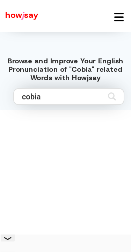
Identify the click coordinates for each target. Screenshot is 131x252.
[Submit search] (112, 96)
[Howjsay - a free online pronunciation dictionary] (19, 16)
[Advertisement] (65, 178)
